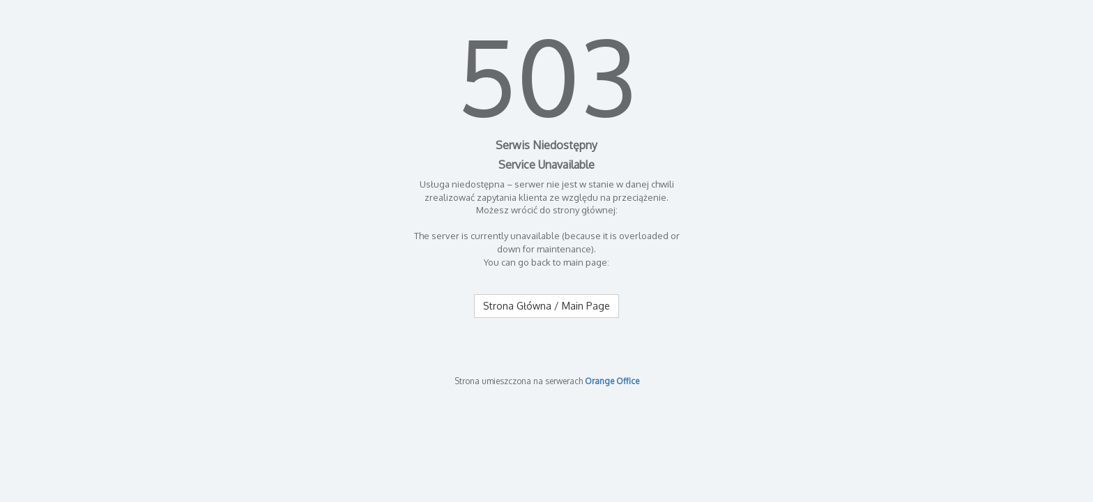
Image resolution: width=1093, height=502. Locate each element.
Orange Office (612, 381)
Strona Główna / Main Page (546, 306)
